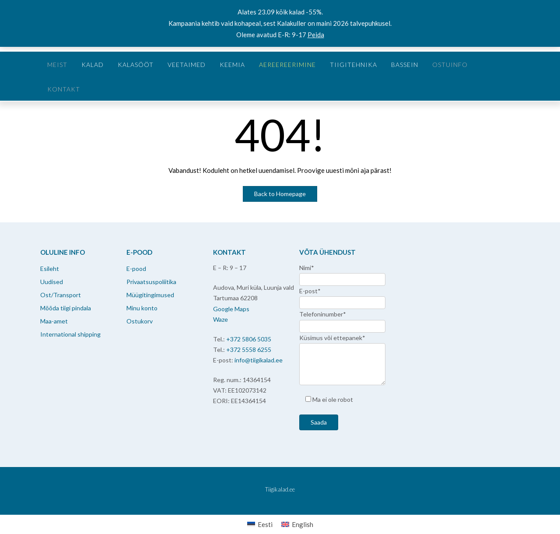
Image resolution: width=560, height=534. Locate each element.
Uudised (51, 281)
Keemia (232, 64)
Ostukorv (139, 321)
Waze (220, 319)
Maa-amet (54, 321)
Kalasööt (136, 64)
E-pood (136, 268)
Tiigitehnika (353, 64)
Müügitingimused (150, 295)
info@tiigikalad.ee (258, 360)
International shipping (70, 334)
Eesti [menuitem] (265, 524)
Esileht (49, 268)
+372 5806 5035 (248, 339)
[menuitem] (260, 524)
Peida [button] (316, 35)
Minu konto (142, 308)
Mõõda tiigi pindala (65, 308)
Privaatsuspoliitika (151, 281)
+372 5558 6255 (248, 349)
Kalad (92, 64)
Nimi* (306, 267)
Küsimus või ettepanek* (332, 337)
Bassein (404, 64)
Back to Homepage (280, 193)
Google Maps (231, 309)
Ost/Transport (60, 295)
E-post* (310, 291)
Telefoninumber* (322, 314)
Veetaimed (187, 64)
